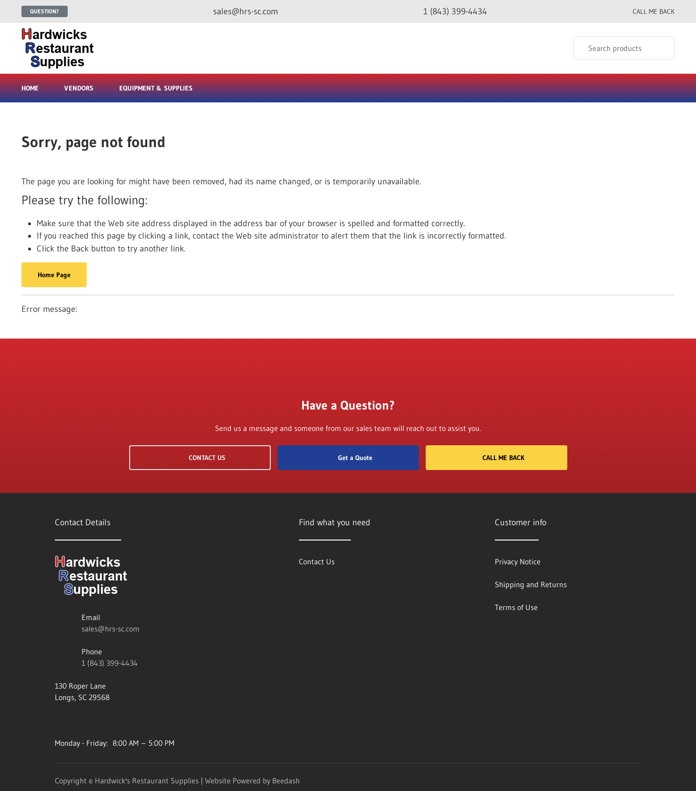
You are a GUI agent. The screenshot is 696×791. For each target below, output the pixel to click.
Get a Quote (348, 457)
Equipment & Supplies (160, 88)
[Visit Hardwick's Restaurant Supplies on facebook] (59, 720)
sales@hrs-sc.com (111, 628)
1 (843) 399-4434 (110, 663)
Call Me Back (496, 457)
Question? (44, 11)
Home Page (54, 274)
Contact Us (199, 457)
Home (30, 88)
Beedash (286, 780)
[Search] (624, 48)
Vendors (78, 88)
